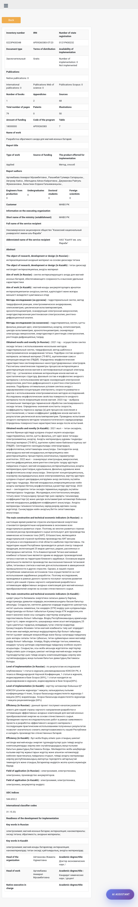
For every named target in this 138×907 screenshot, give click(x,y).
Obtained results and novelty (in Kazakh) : (28, 428)
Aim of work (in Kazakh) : (19, 287)
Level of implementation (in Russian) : (26, 666)
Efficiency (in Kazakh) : (18, 738)
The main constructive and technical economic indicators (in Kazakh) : (43, 594)
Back (11, 20)
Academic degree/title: (71, 857)
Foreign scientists (74, 192)
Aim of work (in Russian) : (19, 274)
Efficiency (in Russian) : (18, 705)
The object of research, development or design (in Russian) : (37, 256)
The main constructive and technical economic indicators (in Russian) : (43, 517)
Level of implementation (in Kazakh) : (25, 686)
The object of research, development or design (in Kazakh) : (37, 265)
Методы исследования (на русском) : (26, 300)
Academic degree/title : (71, 870)
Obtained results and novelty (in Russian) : (28, 342)
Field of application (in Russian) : (23, 770)
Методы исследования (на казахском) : (28, 322)
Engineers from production (14, 192)
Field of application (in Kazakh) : (23, 780)
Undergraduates (35, 190)
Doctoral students (53, 192)
